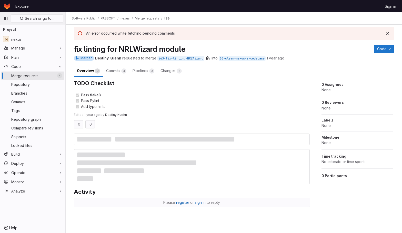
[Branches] (32, 93)
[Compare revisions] (32, 128)
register (182, 202)
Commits (116, 71)
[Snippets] (32, 137)
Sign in (390, 6)
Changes (171, 71)
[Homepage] (7, 6)
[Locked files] (32, 145)
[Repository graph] (32, 119)
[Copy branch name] (208, 58)
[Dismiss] (388, 33)
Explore (22, 6)
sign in (200, 202)
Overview (88, 71)
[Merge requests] (32, 76)
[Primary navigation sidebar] (6, 18)
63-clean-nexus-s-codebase (242, 58)
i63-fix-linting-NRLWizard (180, 58)
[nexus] (32, 39)
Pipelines (143, 71)
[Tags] (32, 110)
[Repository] (32, 84)
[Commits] (32, 102)
